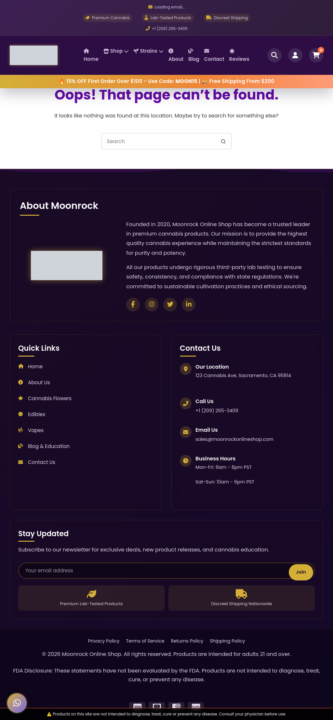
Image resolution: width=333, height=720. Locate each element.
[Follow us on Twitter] (170, 304)
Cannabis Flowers (45, 398)
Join (301, 572)
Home (91, 55)
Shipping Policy (227, 641)
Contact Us (36, 462)
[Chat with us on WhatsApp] (17, 703)
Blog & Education (44, 446)
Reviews (239, 55)
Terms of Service (145, 641)
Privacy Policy (103, 641)
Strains (148, 51)
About (175, 55)
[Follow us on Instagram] (151, 304)
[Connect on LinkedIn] (188, 304)
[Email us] (166, 7)
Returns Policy (187, 641)
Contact (214, 55)
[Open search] (274, 55)
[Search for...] (158, 141)
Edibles (31, 414)
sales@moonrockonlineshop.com (234, 439)
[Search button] (223, 141)
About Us (34, 382)
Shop (116, 51)
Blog (193, 55)
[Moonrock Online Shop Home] (47, 55)
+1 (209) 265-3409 (167, 28)
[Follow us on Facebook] (133, 304)
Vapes (31, 430)
